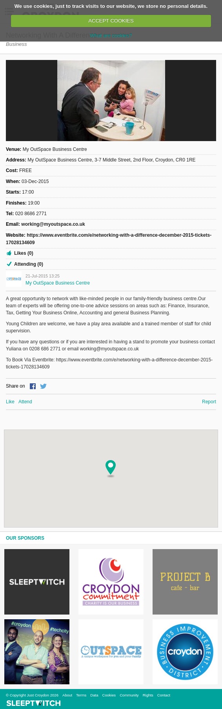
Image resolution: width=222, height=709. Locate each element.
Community (129, 695)
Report (209, 401)
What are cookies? (111, 35)
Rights (148, 695)
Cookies (109, 695)
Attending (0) (28, 264)
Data (94, 695)
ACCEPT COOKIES (110, 21)
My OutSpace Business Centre (57, 283)
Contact (163, 695)
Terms (81, 695)
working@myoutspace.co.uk (53, 224)
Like (10, 401)
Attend (25, 401)
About (67, 695)
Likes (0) (23, 253)
